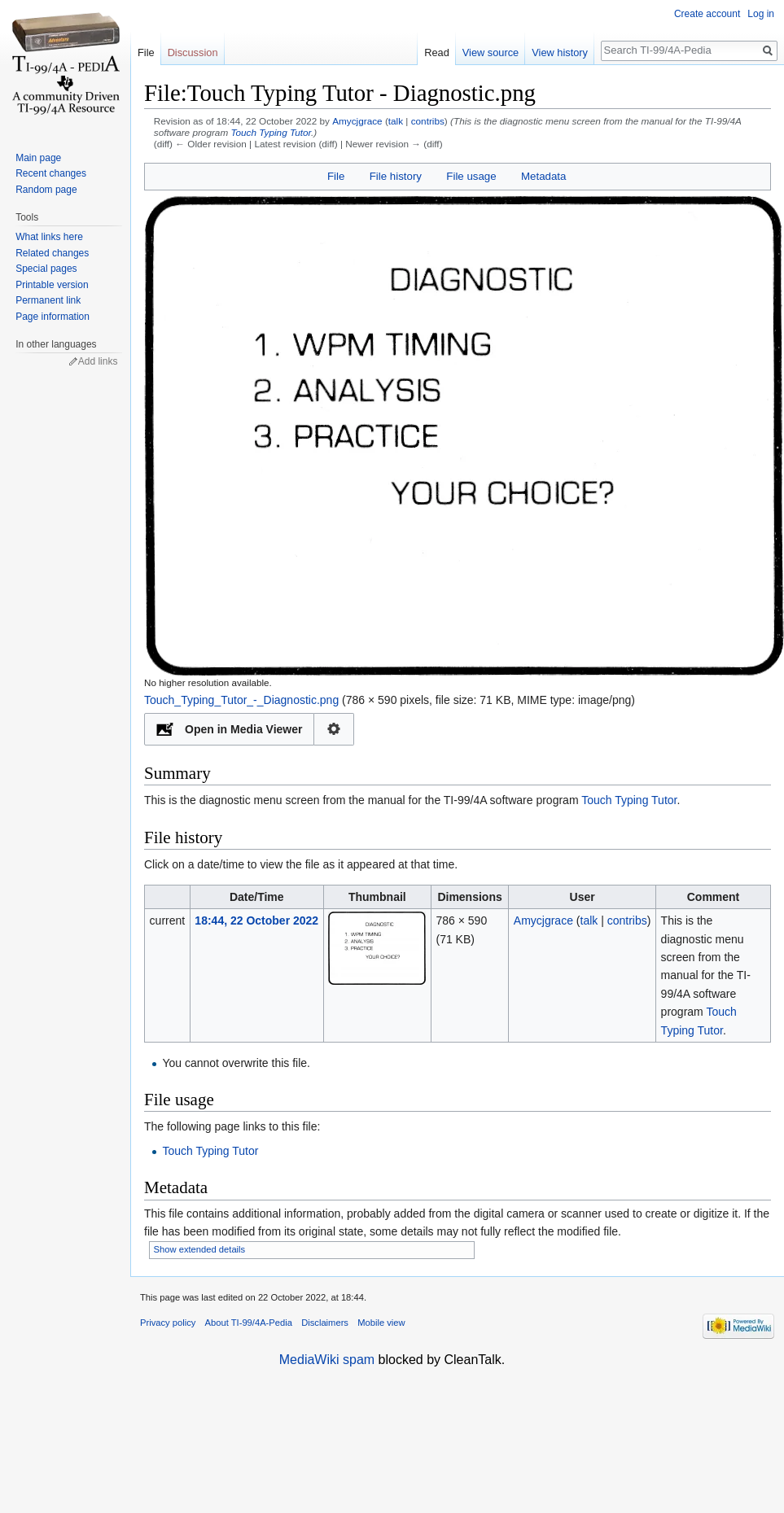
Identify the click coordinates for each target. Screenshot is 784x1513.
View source (490, 52)
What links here (49, 237)
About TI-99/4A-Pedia (248, 1322)
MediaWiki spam (326, 1360)
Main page (38, 158)
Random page (46, 189)
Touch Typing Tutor (270, 132)
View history (560, 52)
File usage (471, 176)
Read (436, 52)
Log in (760, 14)
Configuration (334, 729)
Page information (52, 316)
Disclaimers (324, 1322)
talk (395, 121)
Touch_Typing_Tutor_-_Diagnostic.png (241, 699)
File (335, 176)
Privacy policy (167, 1322)
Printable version (51, 285)
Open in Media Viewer (243, 729)
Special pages (46, 268)
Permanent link (48, 300)
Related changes (52, 253)
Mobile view (381, 1322)
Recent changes (50, 173)
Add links (98, 361)
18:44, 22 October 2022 (256, 920)
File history (396, 176)
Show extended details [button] (200, 1249)
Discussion (193, 52)
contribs (428, 121)
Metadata (543, 176)
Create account (707, 14)
